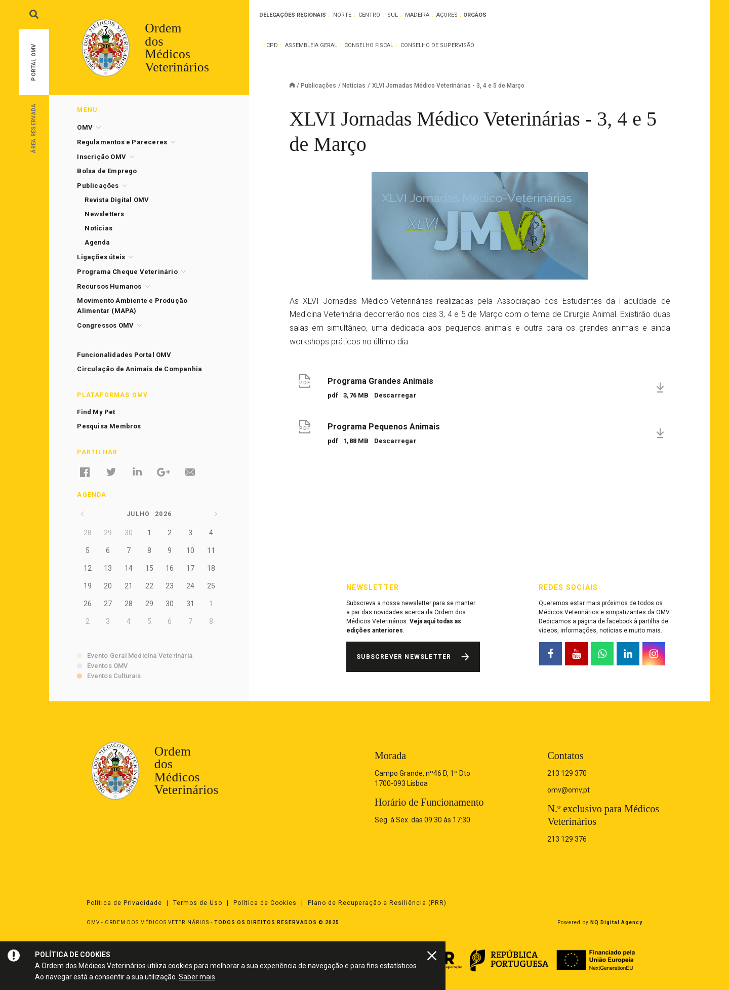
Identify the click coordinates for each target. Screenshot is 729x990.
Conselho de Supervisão (437, 45)
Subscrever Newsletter (403, 656)
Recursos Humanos (109, 286)
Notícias (354, 85)
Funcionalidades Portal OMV (124, 355)
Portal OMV (33, 62)
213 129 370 (567, 773)
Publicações (318, 85)
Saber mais (197, 977)
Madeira (417, 15)
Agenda (97, 242)
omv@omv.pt (568, 790)
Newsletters (104, 214)
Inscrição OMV (101, 157)
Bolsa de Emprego (107, 171)
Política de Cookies (265, 902)
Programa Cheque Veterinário (127, 271)
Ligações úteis (101, 257)
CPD (272, 45)
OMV (85, 127)
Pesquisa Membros (109, 426)
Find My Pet (96, 412)
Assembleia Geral (311, 45)
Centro (369, 15)
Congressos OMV (105, 325)
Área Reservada (33, 127)
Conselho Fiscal (368, 45)
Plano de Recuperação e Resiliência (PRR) (377, 902)
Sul (392, 15)
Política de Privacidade (124, 902)
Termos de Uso (197, 902)
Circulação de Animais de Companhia (139, 369)
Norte (342, 15)
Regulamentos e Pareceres (122, 142)
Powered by (599, 922)
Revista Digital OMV (117, 200)
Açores (447, 15)
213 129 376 (567, 839)
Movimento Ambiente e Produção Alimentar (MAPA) (132, 305)
